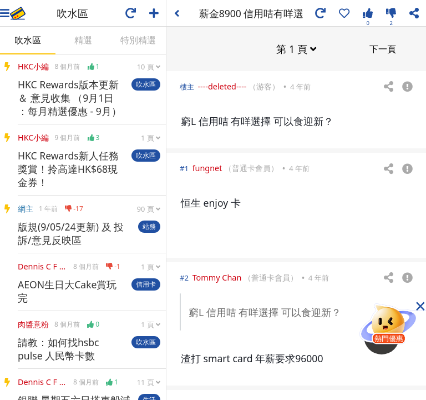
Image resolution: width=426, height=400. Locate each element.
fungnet (207, 167)
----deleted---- (221, 86)
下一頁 (382, 48)
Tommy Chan (217, 277)
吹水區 (27, 40)
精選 (83, 40)
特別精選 (138, 40)
